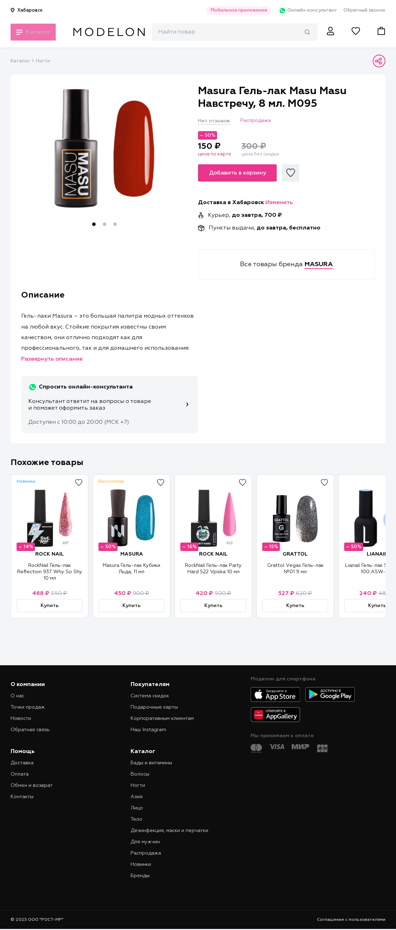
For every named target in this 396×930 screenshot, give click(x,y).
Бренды (140, 875)
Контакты (22, 796)
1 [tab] (93, 224)
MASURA (131, 554)
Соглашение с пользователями (351, 920)
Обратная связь (30, 729)
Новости (21, 718)
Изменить (279, 203)
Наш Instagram (148, 729)
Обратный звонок (364, 10)
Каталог (20, 61)
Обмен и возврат (32, 785)
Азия (137, 796)
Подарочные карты (154, 707)
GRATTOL (295, 554)
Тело (136, 819)
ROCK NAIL (49, 554)
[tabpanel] (104, 148)
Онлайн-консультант (305, 10)
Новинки (141, 864)
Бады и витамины (151, 762)
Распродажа (146, 853)
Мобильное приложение (235, 10)
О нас (17, 695)
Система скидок (150, 695)
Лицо (137, 808)
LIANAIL (377, 554)
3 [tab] (115, 224)
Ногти (43, 61)
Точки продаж (28, 707)
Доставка (22, 762)
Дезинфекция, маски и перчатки (169, 830)
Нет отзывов (214, 120)
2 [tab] (104, 224)
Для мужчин (145, 841)
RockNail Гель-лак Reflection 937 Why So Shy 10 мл (49, 572)
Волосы (140, 774)
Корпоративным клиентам (162, 718)
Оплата (20, 774)
